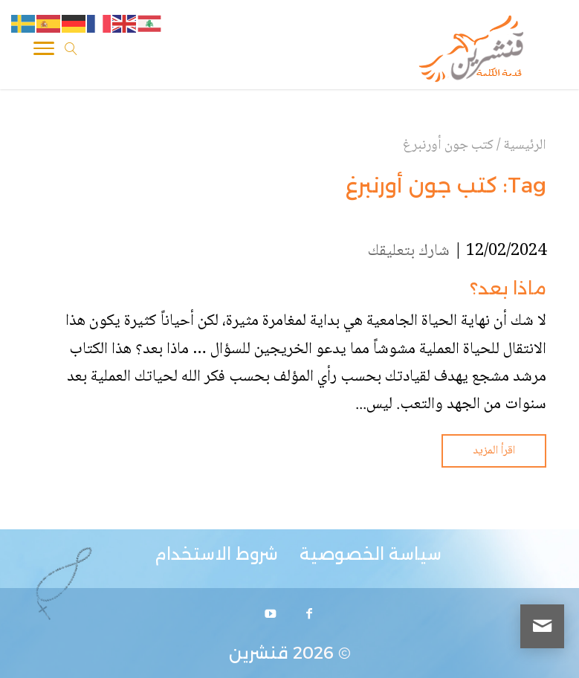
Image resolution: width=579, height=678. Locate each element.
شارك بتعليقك (409, 251)
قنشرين (258, 653)
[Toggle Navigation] (43, 51)
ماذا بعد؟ (508, 288)
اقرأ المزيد (494, 451)
